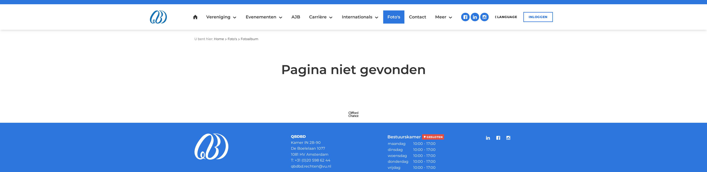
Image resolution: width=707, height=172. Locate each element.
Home (219, 39)
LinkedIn (475, 17)
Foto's (232, 39)
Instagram (484, 17)
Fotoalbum (249, 39)
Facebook (465, 17)
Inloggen (538, 17)
